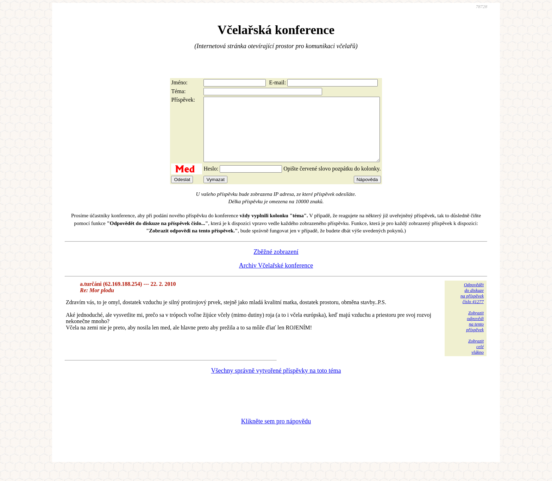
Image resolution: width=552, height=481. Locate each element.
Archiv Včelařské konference (276, 278)
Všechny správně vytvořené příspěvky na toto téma (276, 383)
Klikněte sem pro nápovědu (276, 433)
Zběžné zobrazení (275, 264)
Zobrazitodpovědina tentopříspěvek (475, 334)
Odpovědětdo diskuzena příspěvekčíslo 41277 (472, 306)
